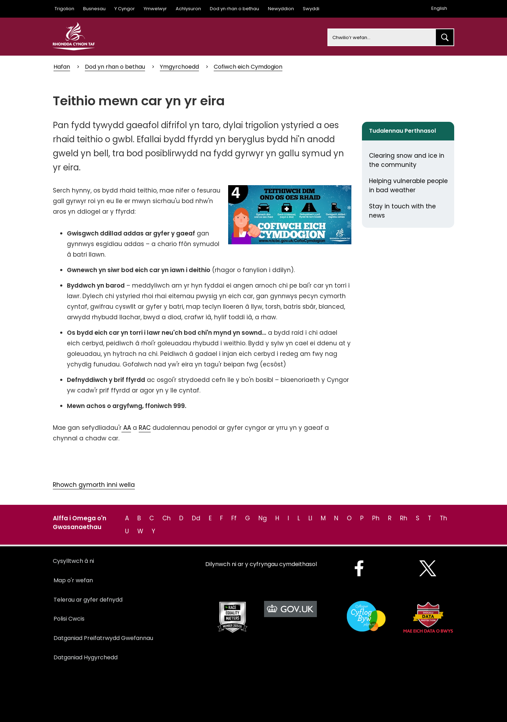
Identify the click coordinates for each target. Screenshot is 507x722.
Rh (403, 518)
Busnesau (94, 8)
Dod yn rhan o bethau (234, 8)
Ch (166, 518)
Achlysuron (188, 8)
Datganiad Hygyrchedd (86, 657)
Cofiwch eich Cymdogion (248, 67)
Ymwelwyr (155, 8)
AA (126, 427)
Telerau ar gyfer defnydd (88, 600)
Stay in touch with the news (402, 211)
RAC (145, 427)
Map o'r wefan (73, 580)
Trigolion (64, 8)
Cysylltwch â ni (73, 561)
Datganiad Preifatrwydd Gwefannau (103, 638)
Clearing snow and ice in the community (406, 160)
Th (443, 518)
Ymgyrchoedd (179, 67)
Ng (262, 518)
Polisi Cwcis (69, 619)
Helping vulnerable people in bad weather (408, 185)
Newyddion (281, 8)
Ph (376, 518)
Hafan (62, 67)
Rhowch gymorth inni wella (94, 485)
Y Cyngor (124, 8)
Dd (196, 518)
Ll (310, 518)
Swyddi (311, 8)
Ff (234, 518)
